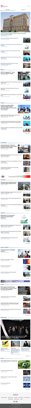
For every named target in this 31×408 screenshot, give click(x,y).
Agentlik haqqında (4, 397)
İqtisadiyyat (4, 142)
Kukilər (22, 399)
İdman (2, 358)
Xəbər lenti (23, 9)
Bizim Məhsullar (21, 397)
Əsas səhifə (8, 9)
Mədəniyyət (4, 317)
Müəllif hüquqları (27, 397)
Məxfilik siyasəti (16, 399)
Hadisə (2, 284)
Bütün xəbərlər (28, 100)
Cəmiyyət (3, 179)
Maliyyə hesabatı (10, 397)
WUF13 (2, 69)
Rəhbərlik (15, 397)
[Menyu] (29, 6)
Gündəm (3, 213)
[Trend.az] (4, 6)
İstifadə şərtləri (10, 399)
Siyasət (3, 103)
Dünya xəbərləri (5, 247)
